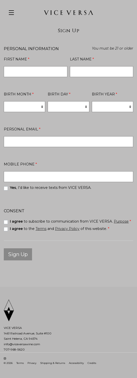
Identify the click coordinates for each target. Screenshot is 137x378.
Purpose (121, 221)
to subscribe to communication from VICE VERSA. (70, 221)
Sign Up (18, 254)
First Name (16, 59)
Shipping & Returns (52, 363)
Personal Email (22, 129)
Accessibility (76, 363)
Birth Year (104, 94)
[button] (12, 12)
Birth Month (19, 94)
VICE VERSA (68, 12)
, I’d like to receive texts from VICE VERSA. (50, 187)
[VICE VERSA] (68, 310)
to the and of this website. (59, 228)
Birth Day (59, 94)
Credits (92, 363)
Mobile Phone (20, 164)
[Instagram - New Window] (5, 358)
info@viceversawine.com (22, 344)
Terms (41, 228)
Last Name (82, 59)
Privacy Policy (67, 228)
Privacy (32, 363)
